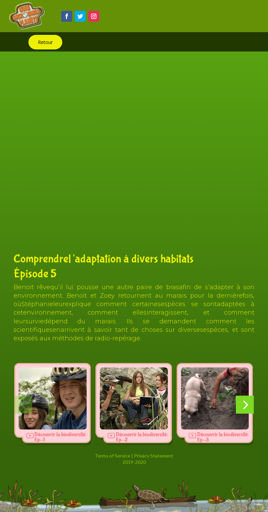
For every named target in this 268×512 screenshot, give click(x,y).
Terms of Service (112, 455)
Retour (45, 42)
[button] (23, 405)
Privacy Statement (153, 455)
